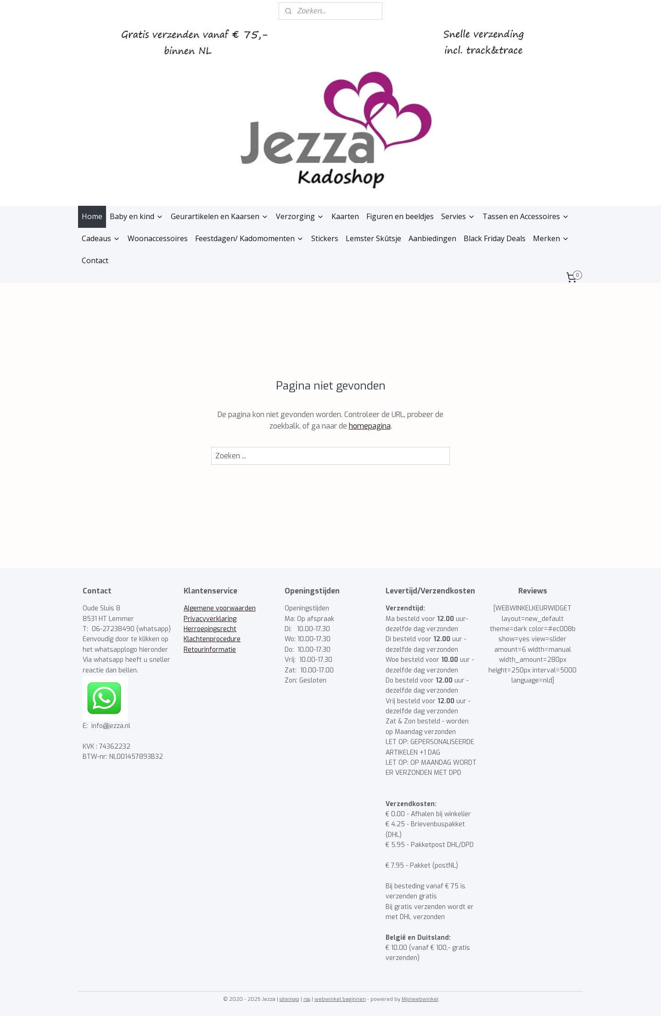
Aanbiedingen (432, 238)
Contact (95, 260)
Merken (551, 238)
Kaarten (345, 216)
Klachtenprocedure (212, 639)
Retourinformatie (210, 649)
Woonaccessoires (158, 238)
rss (306, 999)
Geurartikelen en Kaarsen (220, 216)
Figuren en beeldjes (400, 216)
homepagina (370, 426)
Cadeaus (101, 238)
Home (92, 216)
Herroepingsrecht (210, 629)
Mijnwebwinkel (420, 999)
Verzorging (300, 216)
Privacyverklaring (210, 619)
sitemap (289, 999)
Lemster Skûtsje (373, 238)
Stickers (324, 238)
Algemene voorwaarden (220, 608)
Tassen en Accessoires (525, 216)
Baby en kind (136, 216)
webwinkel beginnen (340, 999)
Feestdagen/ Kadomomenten (249, 238)
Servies (458, 216)
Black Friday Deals (495, 238)
